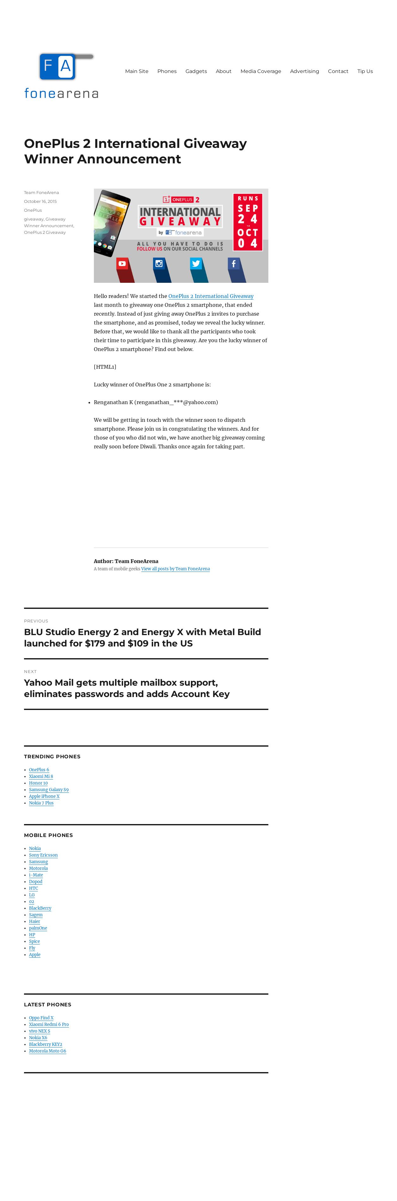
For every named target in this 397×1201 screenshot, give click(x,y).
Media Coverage (261, 71)
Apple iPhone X (44, 796)
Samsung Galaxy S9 (49, 789)
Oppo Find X (41, 1018)
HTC (33, 888)
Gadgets (196, 71)
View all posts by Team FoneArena (175, 569)
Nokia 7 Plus (41, 803)
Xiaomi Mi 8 (41, 776)
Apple (34, 954)
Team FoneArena (41, 192)
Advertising (304, 71)
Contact (338, 71)
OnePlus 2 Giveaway (45, 232)
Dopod (35, 881)
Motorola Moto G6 (47, 1051)
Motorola (38, 868)
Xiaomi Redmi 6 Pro (49, 1024)
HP (32, 934)
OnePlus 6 (39, 770)
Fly (32, 948)
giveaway (34, 218)
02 (31, 901)
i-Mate (36, 875)
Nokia (35, 848)
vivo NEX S (39, 1031)
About (224, 71)
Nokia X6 (38, 1037)
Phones (167, 71)
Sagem (36, 915)
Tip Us (365, 71)
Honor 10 (38, 783)
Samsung (38, 861)
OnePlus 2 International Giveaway (210, 296)
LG (32, 895)
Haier (34, 921)
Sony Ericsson (43, 855)
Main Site (137, 71)
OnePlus (33, 210)
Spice (34, 941)
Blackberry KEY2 (45, 1044)
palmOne (38, 928)
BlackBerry (40, 908)
